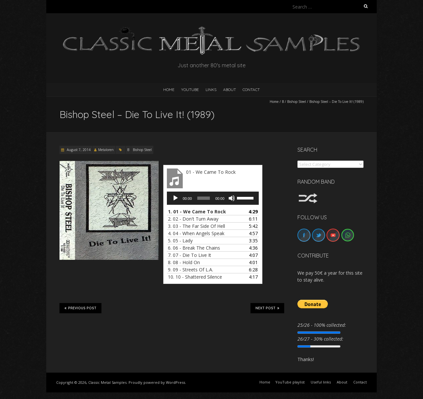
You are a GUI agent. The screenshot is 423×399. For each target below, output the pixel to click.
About (229, 89)
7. (189, 255)
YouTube (190, 89)
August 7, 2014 (78, 149)
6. (194, 248)
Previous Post (80, 308)
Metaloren (106, 149)
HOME (168, 89)
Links (211, 89)
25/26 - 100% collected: (321, 325)
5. (180, 240)
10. (195, 277)
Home (274, 101)
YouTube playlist (290, 382)
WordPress (175, 382)
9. (190, 269)
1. (197, 211)
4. (196, 233)
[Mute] (231, 198)
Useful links (321, 382)
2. (193, 219)
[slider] (203, 198)
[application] (213, 198)
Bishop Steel (296, 101)
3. (196, 226)
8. (184, 262)
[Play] (175, 198)
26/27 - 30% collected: (320, 339)
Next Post (267, 308)
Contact (251, 89)
